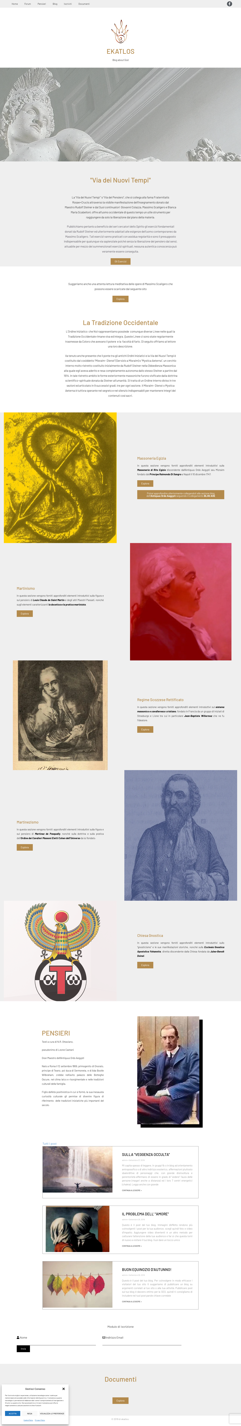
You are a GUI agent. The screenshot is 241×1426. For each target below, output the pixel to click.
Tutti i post (50, 1143)
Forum (27, 3)
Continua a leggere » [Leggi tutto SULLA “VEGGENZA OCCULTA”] (132, 1190)
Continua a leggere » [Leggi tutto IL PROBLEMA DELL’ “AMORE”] (132, 1246)
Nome (22, 1337)
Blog (55, 3)
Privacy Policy (40, 1420)
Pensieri (42, 3)
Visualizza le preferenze (52, 1413)
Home (15, 3)
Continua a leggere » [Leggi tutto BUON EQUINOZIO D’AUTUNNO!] (132, 1301)
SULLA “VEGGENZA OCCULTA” (146, 1154)
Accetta (13, 1413)
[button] (63, 1389)
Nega (29, 1413)
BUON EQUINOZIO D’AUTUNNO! (146, 1269)
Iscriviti (68, 3)
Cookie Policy (28, 1420)
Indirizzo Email (112, 1337)
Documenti (84, 3)
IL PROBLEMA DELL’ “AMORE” (145, 1214)
